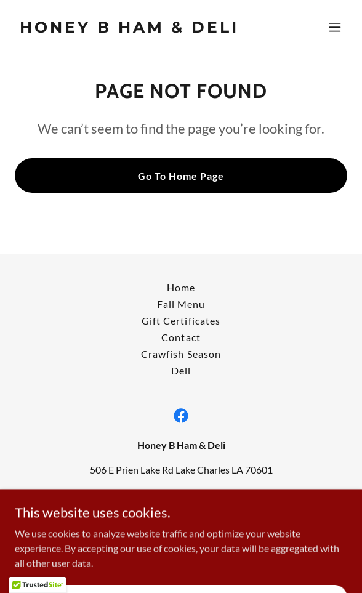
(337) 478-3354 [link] (181, 494)
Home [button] (181, 287)
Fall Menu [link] (181, 304)
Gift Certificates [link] (181, 320)
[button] (335, 27)
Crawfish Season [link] (180, 354)
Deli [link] (181, 370)
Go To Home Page (181, 176)
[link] (131, 28)
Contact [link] (180, 337)
